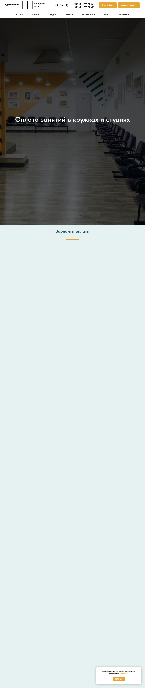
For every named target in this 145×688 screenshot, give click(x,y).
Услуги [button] (69, 14)
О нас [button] (19, 14)
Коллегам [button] (124, 14)
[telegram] (56, 5)
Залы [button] (106, 14)
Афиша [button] (35, 14)
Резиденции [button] (88, 14)
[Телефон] (67, 5)
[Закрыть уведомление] (139, 669)
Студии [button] (52, 14)
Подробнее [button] (124, 673)
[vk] (62, 5)
